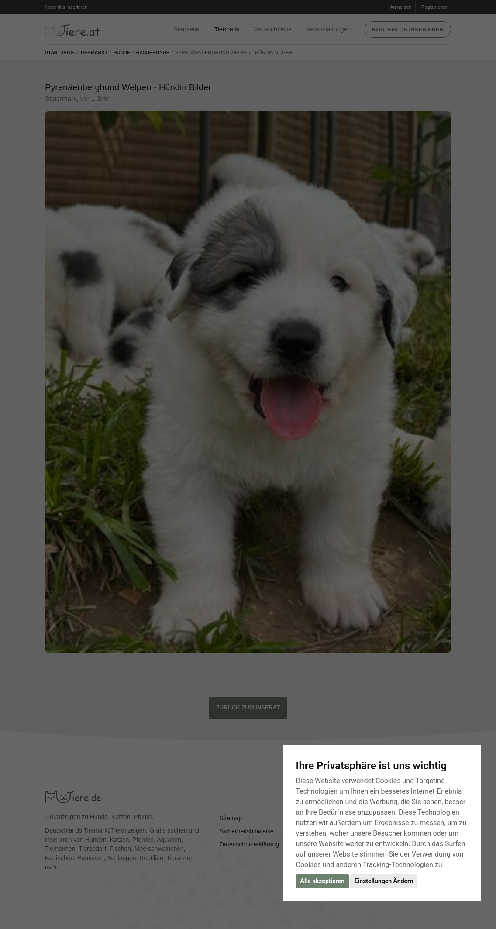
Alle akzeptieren (322, 880)
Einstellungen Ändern (384, 880)
